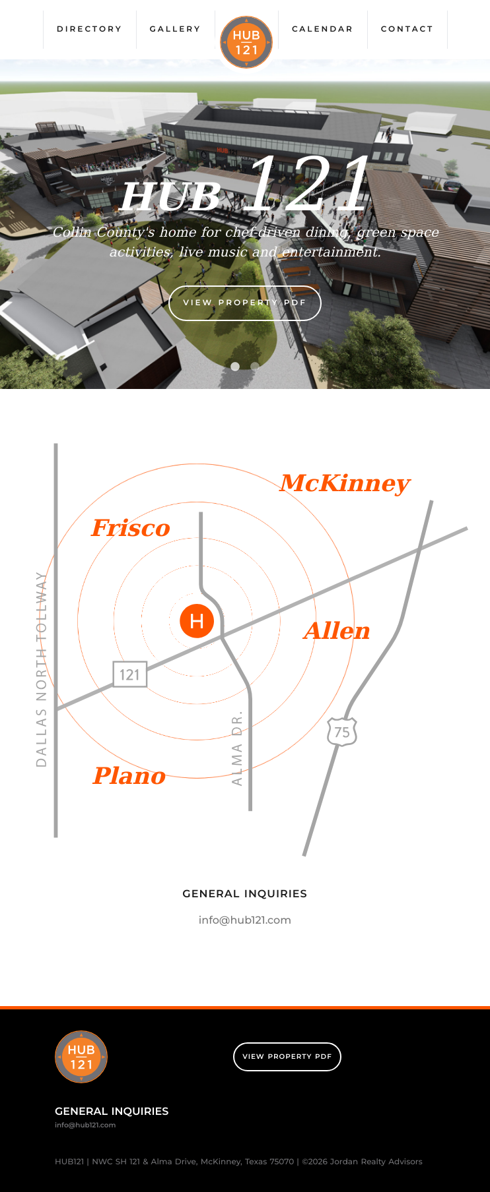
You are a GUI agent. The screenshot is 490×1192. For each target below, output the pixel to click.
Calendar (323, 29)
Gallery (175, 29)
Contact (407, 29)
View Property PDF (245, 303)
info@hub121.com (245, 920)
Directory (90, 29)
